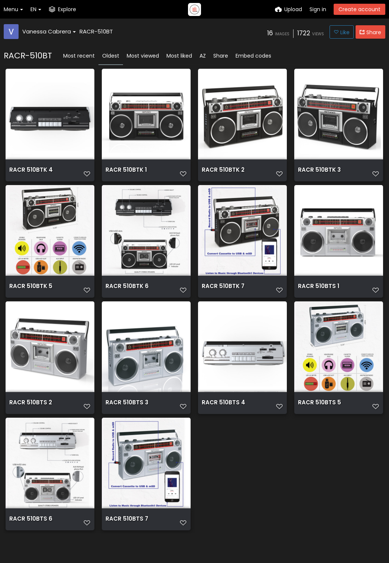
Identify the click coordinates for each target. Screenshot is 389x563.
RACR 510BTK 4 (29, 172)
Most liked (179, 55)
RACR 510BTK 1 (124, 172)
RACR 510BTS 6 (28, 540)
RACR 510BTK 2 (221, 172)
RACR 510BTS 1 (316, 295)
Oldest (110, 55)
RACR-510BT (96, 31)
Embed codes (253, 55)
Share (220, 55)
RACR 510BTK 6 (125, 295)
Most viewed (143, 55)
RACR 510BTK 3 (317, 172)
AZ (203, 55)
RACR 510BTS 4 (221, 417)
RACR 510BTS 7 (125, 540)
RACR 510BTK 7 (221, 295)
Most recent (79, 55)
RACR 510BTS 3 (125, 417)
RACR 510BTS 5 (317, 417)
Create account (359, 9)
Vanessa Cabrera (49, 31)
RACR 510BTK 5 (28, 295)
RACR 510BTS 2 (28, 417)
